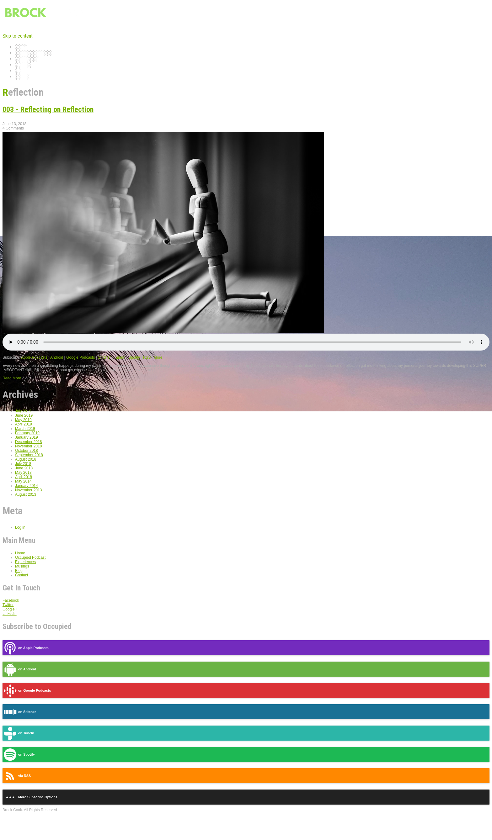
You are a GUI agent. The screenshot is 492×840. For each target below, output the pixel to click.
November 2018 (28, 446)
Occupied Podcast (33, 53)
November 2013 (28, 490)
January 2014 (26, 485)
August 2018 (25, 459)
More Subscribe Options (30, 797)
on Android (19, 669)
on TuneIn (18, 733)
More (158, 357)
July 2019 (23, 411)
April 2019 (23, 424)
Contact (22, 77)
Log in (20, 527)
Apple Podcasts (34, 357)
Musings (23, 65)
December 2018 (28, 442)
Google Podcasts (80, 357)
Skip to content (18, 36)
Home (21, 47)
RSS (147, 357)
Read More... (13, 378)
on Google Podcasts (27, 690)
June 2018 (24, 468)
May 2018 (23, 472)
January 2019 (26, 437)
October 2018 (26, 450)
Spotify (134, 357)
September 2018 (29, 455)
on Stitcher (19, 712)
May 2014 (23, 481)
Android (56, 357)
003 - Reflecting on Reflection (48, 109)
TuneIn (120, 357)
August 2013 (25, 494)
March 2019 (25, 428)
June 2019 (24, 415)
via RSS (17, 776)
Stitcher (104, 357)
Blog (19, 71)
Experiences (27, 59)
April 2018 (23, 477)
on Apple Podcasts (26, 648)
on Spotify (19, 754)
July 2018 (23, 464)
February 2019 (27, 433)
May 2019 (23, 420)
